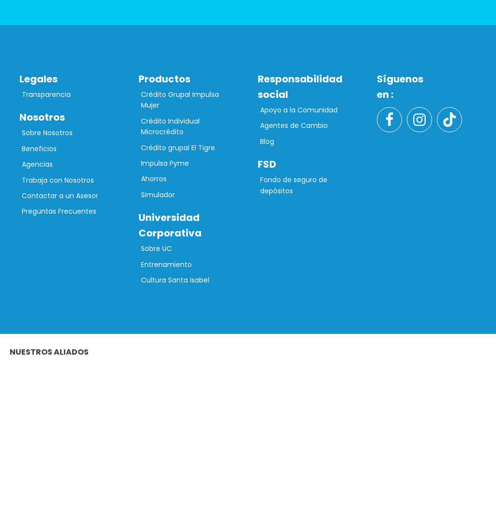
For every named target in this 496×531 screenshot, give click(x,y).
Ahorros (154, 179)
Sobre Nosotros (47, 133)
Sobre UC (156, 248)
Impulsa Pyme (165, 163)
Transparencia (46, 94)
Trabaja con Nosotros (58, 180)
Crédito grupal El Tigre (178, 148)
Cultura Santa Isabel (175, 280)
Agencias (37, 164)
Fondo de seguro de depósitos (293, 185)
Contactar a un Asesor (60, 196)
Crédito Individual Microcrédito (170, 126)
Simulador (158, 195)
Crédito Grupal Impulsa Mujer (180, 100)
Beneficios (39, 149)
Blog (267, 141)
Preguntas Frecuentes (59, 211)
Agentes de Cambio (294, 125)
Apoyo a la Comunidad (299, 110)
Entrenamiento (166, 264)
